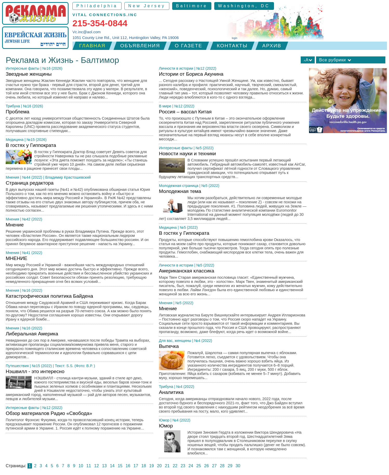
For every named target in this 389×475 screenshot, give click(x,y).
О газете (188, 45)
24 (191, 466)
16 (128, 466)
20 (159, 466)
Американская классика (232, 283)
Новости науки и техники (232, 166)
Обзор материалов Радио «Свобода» (79, 422)
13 (104, 466)
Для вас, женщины (175, 341)
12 (96, 466)
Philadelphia (97, 6)
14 (112, 466)
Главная (92, 45)
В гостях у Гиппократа (79, 157)
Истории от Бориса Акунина (232, 86)
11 (88, 466)
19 (151, 466)
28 (222, 466)
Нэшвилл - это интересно (79, 386)
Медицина (15, 140)
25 (198, 466)
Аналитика (232, 402)
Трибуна (13, 106)
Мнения (12, 177)
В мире (165, 106)
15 (120, 466)
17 (135, 466)
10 (80, 466)
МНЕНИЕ (79, 271)
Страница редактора (79, 197)
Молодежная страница (178, 186)
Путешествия (17, 366)
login (234, 38)
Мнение (79, 235)
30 (238, 466)
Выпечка (232, 363)
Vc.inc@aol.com (86, 32)
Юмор (164, 420)
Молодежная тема (232, 206)
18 (143, 466)
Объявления (140, 45)
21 (167, 466)
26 (206, 466)
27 (214, 466)
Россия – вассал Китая (232, 126)
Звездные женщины (79, 86)
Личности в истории (176, 68)
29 (230, 466)
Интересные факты (22, 68)
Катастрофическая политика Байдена (79, 308)
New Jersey (147, 6)
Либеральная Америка (79, 346)
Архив (271, 45)
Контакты (232, 45)
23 (183, 466)
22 (175, 466)
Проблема (79, 122)
